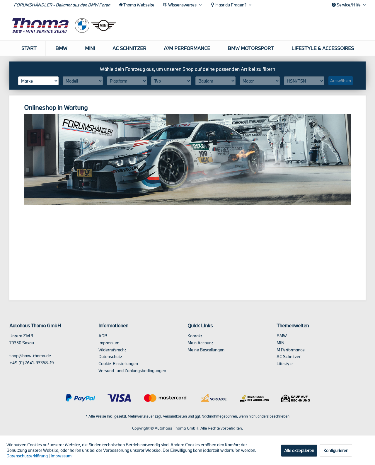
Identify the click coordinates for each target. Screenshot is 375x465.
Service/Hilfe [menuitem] (347, 5)
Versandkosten (175, 416)
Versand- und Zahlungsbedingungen (132, 370)
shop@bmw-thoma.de (30, 355)
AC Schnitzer (289, 356)
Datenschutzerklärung (27, 456)
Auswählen (340, 80)
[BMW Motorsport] (251, 48)
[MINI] (90, 48)
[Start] (29, 48)
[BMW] (61, 48)
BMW (282, 336)
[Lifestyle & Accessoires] (323, 48)
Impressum (108, 343)
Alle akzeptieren (299, 450)
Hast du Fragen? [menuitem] (228, 5)
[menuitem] (29, 48)
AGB (102, 336)
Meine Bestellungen (206, 350)
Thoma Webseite (138, 5)
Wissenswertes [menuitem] (180, 5)
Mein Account (200, 343)
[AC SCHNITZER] (129, 48)
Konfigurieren (335, 450)
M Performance (291, 350)
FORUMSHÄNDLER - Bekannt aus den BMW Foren (62, 5)
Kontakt (195, 336)
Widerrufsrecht (112, 350)
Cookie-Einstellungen (118, 363)
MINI (281, 343)
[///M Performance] (187, 48)
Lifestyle (285, 363)
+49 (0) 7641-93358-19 (31, 362)
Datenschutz (110, 356)
